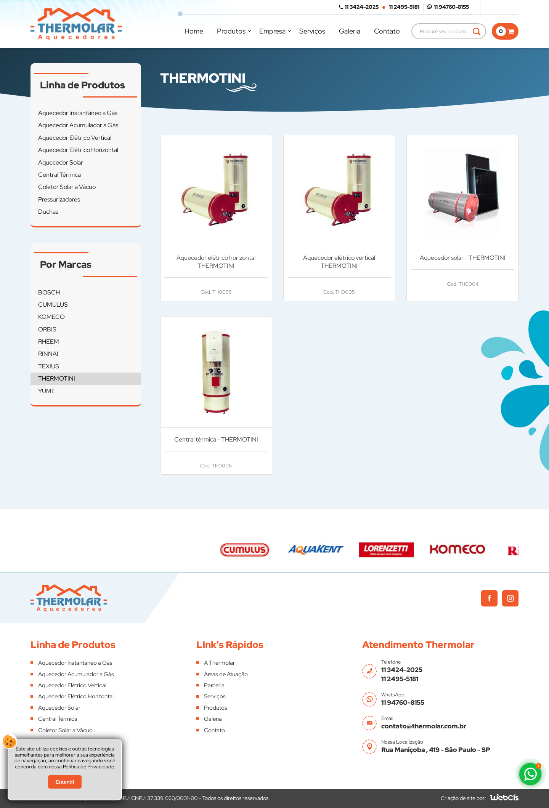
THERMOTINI (56, 378)
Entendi (65, 782)
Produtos (231, 31)
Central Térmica (59, 175)
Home (194, 31)
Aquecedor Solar (60, 162)
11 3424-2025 (362, 6)
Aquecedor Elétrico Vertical (74, 138)
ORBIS (47, 329)
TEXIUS (48, 366)
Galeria (349, 31)
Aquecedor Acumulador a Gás (78, 125)
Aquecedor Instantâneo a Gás (77, 113)
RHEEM (48, 342)
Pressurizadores (59, 199)
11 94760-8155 (451, 6)
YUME (46, 391)
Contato (387, 31)
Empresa (272, 31)
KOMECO (51, 317)
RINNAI (48, 354)
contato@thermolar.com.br (423, 726)
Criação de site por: (463, 798)
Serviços (312, 31)
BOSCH (49, 292)
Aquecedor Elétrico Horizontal (78, 150)
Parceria (214, 685)
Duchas (48, 212)
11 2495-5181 (404, 6)
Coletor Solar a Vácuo (67, 187)
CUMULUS (53, 305)
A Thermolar (219, 663)
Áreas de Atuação (226, 674)
